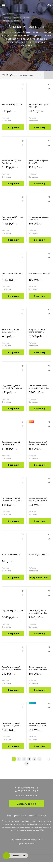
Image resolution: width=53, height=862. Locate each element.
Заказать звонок (26, 803)
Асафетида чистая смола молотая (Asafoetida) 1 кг (37, 330)
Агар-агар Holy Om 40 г (12, 104)
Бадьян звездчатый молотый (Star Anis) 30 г (12, 387)
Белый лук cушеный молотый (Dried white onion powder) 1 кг (38, 612)
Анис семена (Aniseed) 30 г (40, 274)
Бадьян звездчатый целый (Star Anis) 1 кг (11, 443)
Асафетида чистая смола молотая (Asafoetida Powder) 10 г (12, 330)
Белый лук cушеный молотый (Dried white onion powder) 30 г (38, 668)
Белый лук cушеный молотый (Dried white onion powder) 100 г (11, 668)
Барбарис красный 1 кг (12, 611)
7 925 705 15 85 (28, 791)
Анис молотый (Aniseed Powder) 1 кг (12, 218)
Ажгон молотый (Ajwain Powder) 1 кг (39, 105)
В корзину (13, 127)
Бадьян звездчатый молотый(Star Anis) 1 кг (39, 387)
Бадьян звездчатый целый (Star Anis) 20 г (38, 443)
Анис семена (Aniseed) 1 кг (12, 274)
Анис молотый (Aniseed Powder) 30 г (39, 218)
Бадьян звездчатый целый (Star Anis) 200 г (11, 499)
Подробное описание (40, 577)
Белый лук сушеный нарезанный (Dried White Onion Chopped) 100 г (38, 724)
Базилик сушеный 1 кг (38, 554)
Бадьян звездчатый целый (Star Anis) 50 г (38, 499)
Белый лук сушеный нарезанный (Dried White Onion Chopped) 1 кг (12, 724)
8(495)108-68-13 (28, 787)
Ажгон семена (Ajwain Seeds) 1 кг (11, 162)
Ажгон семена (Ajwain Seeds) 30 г (38, 162)
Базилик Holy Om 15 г (11, 554)
